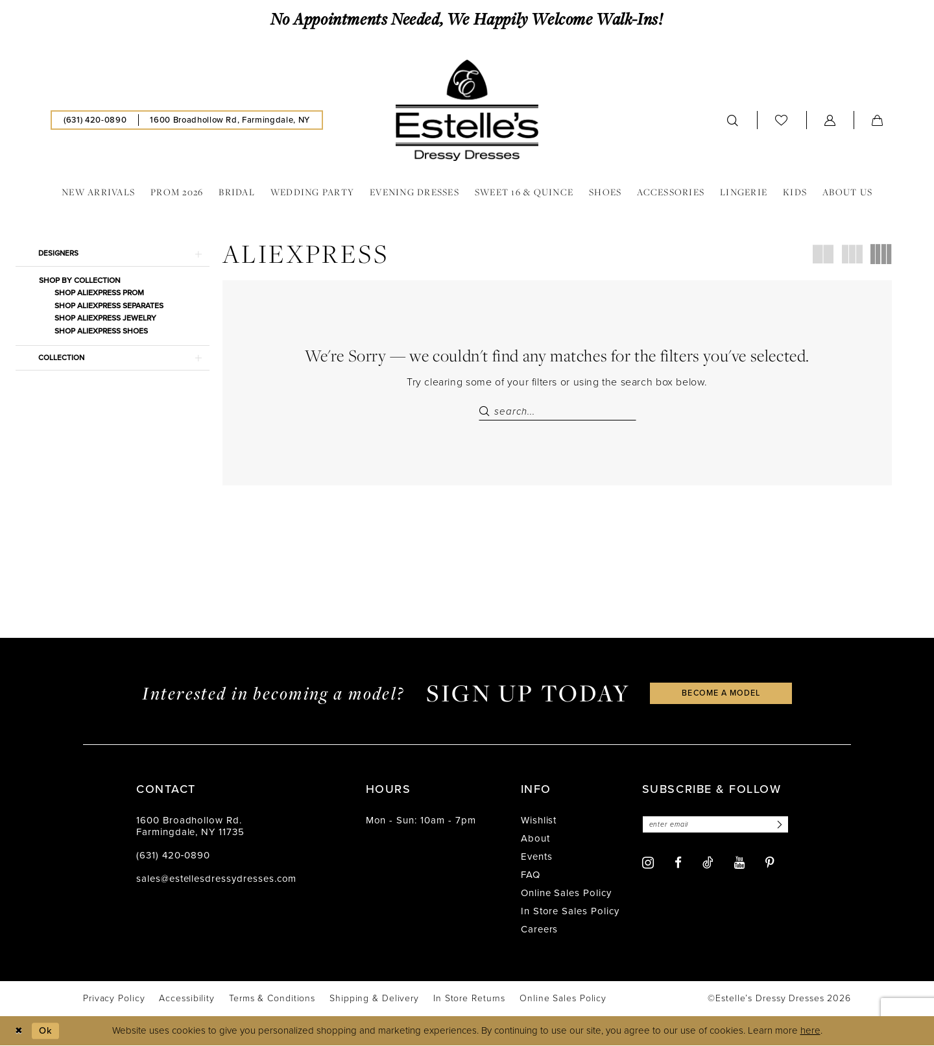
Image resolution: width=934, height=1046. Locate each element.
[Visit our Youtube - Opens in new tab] (739, 864)
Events (537, 858)
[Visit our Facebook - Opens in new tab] (678, 864)
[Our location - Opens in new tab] (229, 120)
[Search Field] (557, 411)
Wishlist (539, 821)
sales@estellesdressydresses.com (216, 880)
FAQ (530, 876)
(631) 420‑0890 (173, 856)
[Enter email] (718, 825)
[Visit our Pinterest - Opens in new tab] (769, 864)
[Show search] (733, 120)
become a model (721, 694)
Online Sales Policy (566, 894)
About (535, 840)
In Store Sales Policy (570, 912)
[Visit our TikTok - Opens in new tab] (707, 863)
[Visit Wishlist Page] (781, 119)
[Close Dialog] (19, 1031)
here (810, 1032)
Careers (539, 930)
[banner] (467, 110)
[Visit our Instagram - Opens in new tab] (648, 864)
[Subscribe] (783, 825)
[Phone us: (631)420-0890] (95, 120)
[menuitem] (95, 120)
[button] (830, 120)
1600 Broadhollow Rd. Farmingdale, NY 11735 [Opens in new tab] (190, 827)
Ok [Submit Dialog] (47, 1031)
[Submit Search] (486, 411)
